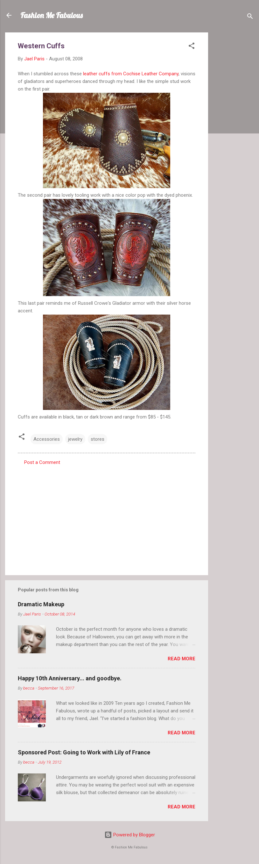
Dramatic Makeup (41, 604)
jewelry (75, 439)
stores (97, 439)
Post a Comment (42, 462)
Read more (181, 659)
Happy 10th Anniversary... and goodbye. (70, 678)
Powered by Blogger (129, 835)
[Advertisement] (233, 127)
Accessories (46, 439)
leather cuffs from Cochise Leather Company (130, 74)
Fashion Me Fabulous (51, 15)
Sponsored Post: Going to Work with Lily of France (84, 752)
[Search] (250, 17)
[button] (191, 47)
